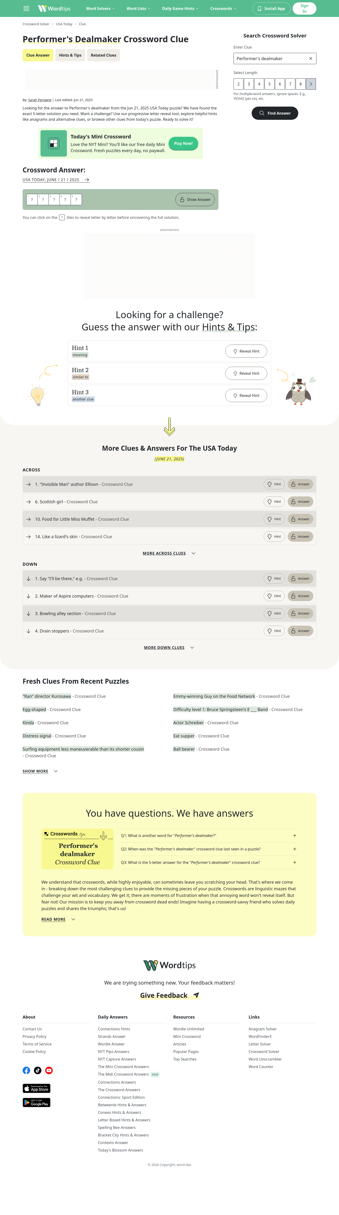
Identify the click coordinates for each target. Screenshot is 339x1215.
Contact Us (32, 1029)
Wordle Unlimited (188, 1029)
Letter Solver (260, 1044)
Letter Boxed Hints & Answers (124, 1120)
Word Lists (139, 8)
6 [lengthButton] (280, 84)
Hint (274, 484)
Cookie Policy (34, 1051)
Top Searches (185, 1059)
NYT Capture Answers (117, 1059)
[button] (169, 351)
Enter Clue (243, 47)
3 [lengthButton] (249, 84)
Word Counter (261, 1066)
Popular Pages (186, 1051)
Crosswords (223, 8)
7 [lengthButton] (290, 84)
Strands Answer (111, 1036)
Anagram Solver (263, 1029)
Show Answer (195, 199)
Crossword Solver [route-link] (36, 24)
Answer (300, 484)
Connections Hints (114, 1029)
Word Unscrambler (265, 1059)
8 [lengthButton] (300, 84)
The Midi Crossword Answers (123, 1074)
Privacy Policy (34, 1036)
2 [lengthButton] (238, 84)
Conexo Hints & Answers (119, 1112)
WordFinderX (260, 1036)
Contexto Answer (113, 1142)
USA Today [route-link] (64, 24)
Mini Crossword (187, 1036)
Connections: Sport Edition (121, 1097)
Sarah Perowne (40, 100)
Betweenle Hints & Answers (122, 1104)
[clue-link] (147, 484)
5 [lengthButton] (269, 84)
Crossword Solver (264, 1051)
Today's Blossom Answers (120, 1150)
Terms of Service (37, 1044)
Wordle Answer (111, 1044)
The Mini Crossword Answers (123, 1066)
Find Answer (275, 113)
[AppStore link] (56, 1088)
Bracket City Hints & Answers (123, 1135)
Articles (179, 1044)
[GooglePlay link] (56, 1102)
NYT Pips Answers (113, 1051)
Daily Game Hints (180, 8)
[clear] (311, 58)
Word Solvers (100, 8)
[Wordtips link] (54, 8)
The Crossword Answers (119, 1089)
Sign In (304, 8)
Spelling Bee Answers (117, 1127)
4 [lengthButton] (259, 84)
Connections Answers (117, 1082)
